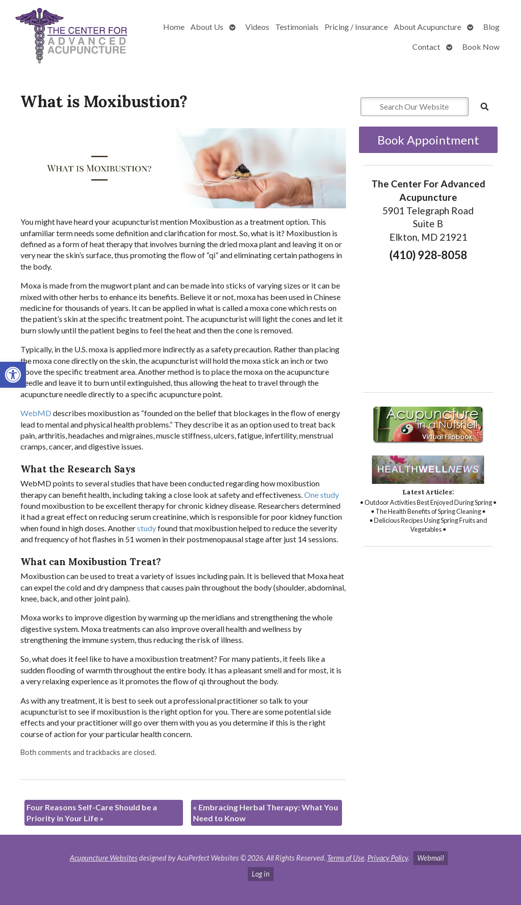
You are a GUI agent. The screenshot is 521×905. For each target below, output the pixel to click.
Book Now (481, 46)
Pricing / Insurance (356, 26)
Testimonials (297, 26)
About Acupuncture (427, 26)
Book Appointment (428, 140)
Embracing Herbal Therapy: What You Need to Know (265, 812)
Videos (257, 26)
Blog (491, 26)
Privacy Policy (387, 858)
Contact (426, 46)
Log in (261, 874)
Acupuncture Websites (104, 858)
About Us (206, 26)
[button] (13, 375)
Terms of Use (345, 858)
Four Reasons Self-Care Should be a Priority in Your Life (91, 812)
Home (173, 26)
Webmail (430, 858)
